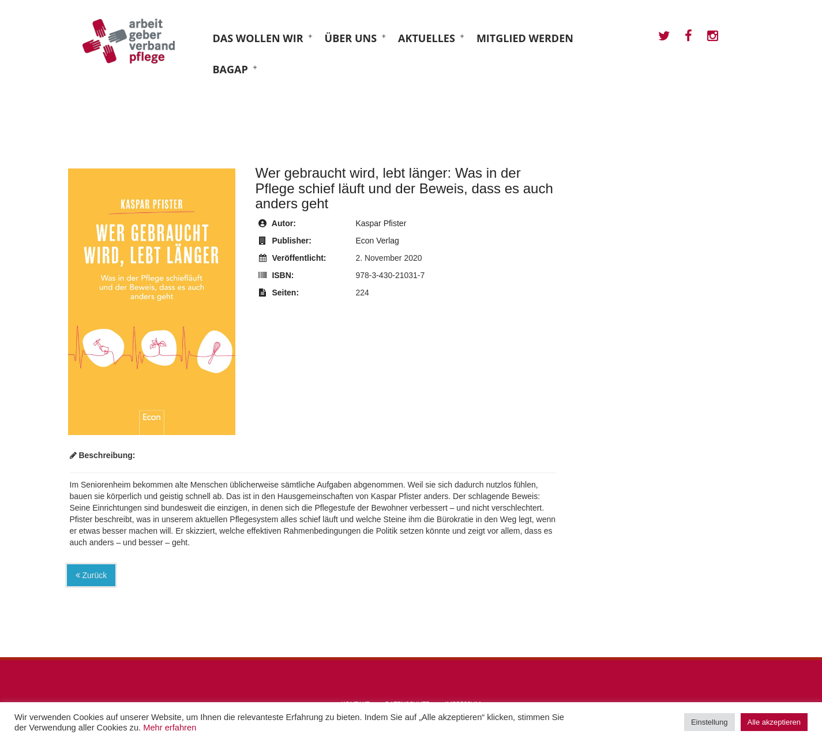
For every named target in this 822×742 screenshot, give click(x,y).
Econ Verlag (377, 240)
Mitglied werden (524, 38)
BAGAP (230, 69)
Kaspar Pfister (380, 223)
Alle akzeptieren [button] (774, 722)
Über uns (351, 38)
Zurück (91, 575)
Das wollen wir (258, 38)
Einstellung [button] (709, 722)
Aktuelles (426, 38)
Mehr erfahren (169, 727)
